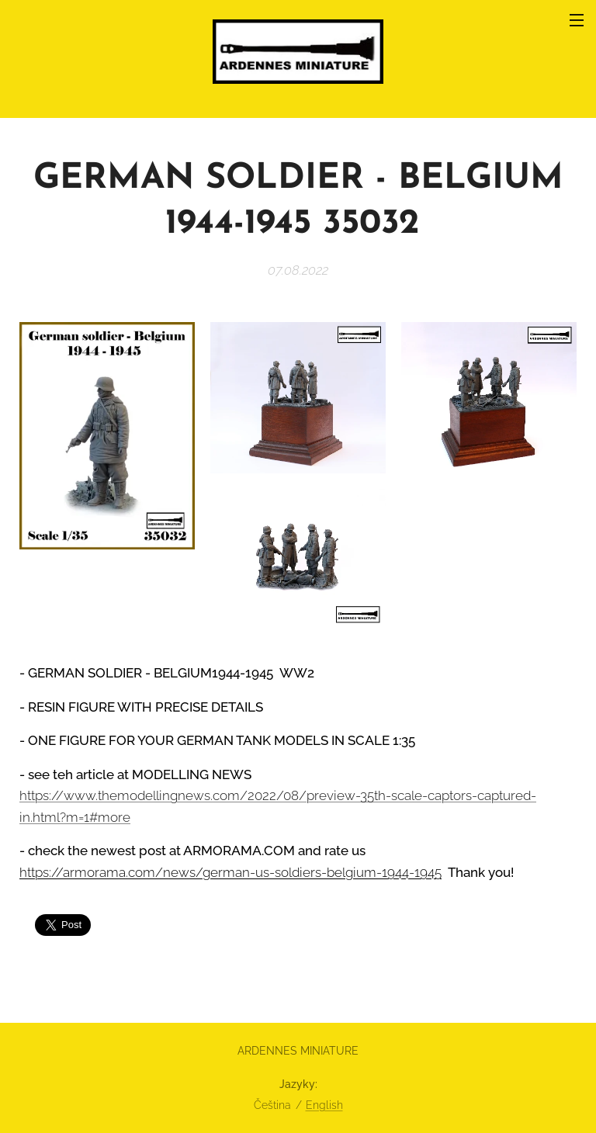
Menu (577, 20)
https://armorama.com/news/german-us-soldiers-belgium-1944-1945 (230, 872)
